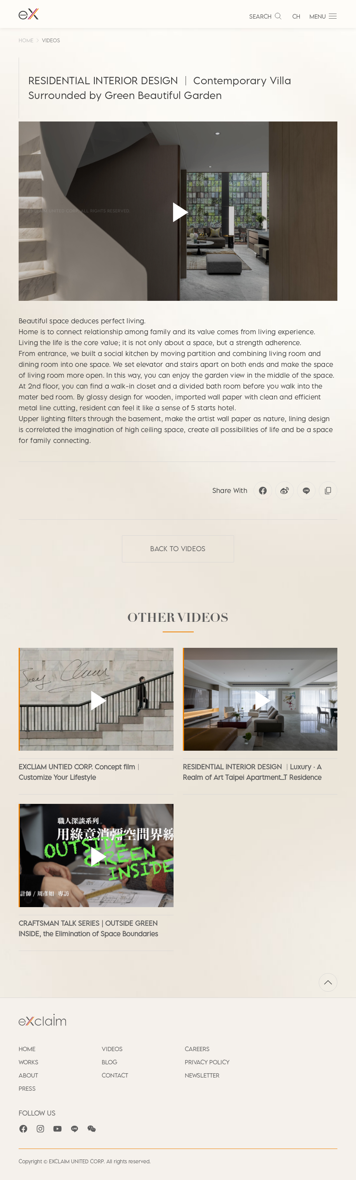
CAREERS (197, 1048)
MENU (323, 16)
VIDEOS (51, 40)
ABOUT (28, 1075)
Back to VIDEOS (177, 549)
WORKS (28, 1062)
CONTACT (115, 1075)
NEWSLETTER (202, 1075)
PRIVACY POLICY (207, 1062)
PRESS (27, 1088)
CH (296, 16)
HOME (26, 40)
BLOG (109, 1062)
